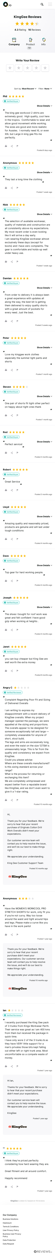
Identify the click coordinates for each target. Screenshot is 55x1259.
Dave (6, 555)
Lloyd (6, 506)
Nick (5, 204)
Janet (6, 646)
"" (4, 1148)
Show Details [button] (44, 106)
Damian (7, 278)
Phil (5, 96)
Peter (6, 337)
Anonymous (10, 162)
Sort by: (25, 88)
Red (5, 432)
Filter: (45, 88)
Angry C (7, 687)
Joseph (7, 597)
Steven (7, 386)
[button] (42, 4)
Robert (7, 469)
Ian (4, 1010)
